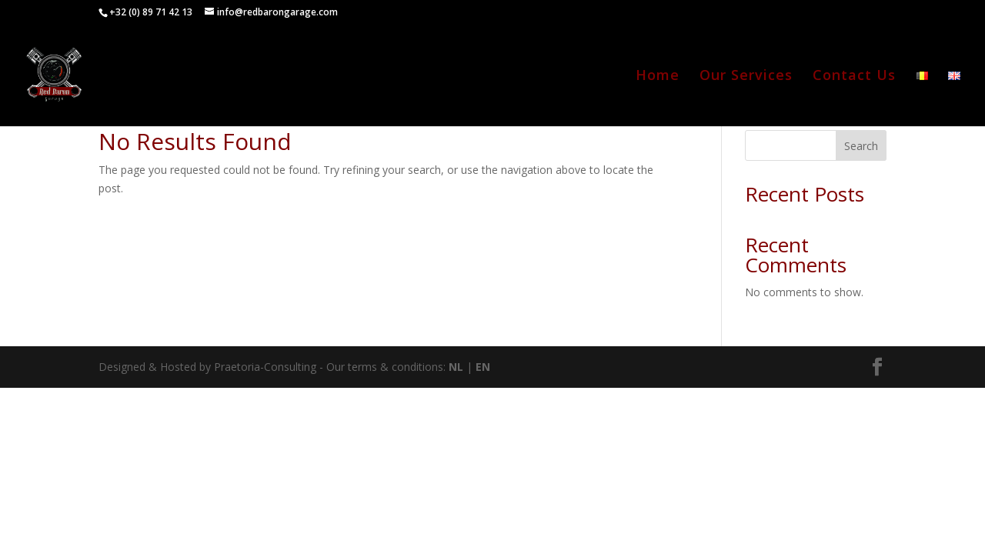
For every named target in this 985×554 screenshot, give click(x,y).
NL (456, 366)
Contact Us (854, 76)
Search (861, 145)
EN (483, 366)
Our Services (746, 76)
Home (657, 76)
